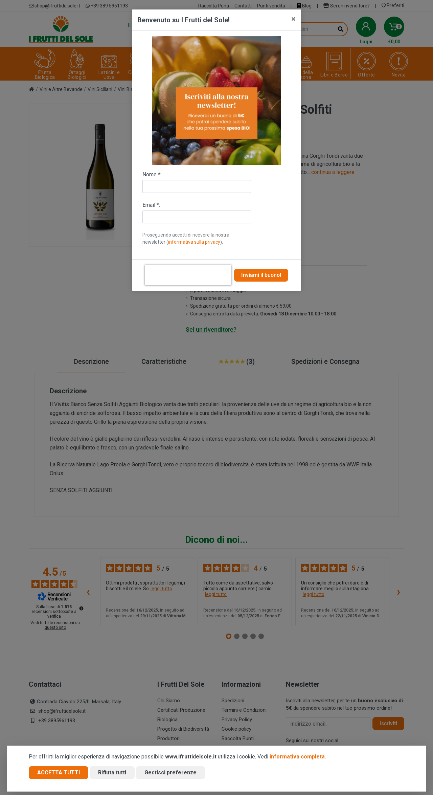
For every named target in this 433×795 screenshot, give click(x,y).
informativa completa (297, 756)
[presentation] (188, 275)
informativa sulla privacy (194, 242)
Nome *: (151, 174)
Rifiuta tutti (112, 772)
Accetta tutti (58, 772)
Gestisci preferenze (170, 772)
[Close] (293, 18)
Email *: (151, 205)
